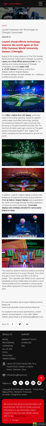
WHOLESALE (7, 355)
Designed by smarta (19, 395)
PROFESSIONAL (8, 343)
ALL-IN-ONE (7, 349)
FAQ (23, 346)
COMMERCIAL (7, 346)
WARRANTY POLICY (29, 339)
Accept (15, 420)
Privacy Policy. (20, 416)
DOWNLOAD (26, 343)
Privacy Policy (38, 389)
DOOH (5, 352)
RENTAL (5, 339)
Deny (6, 420)
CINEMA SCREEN (8, 359)
